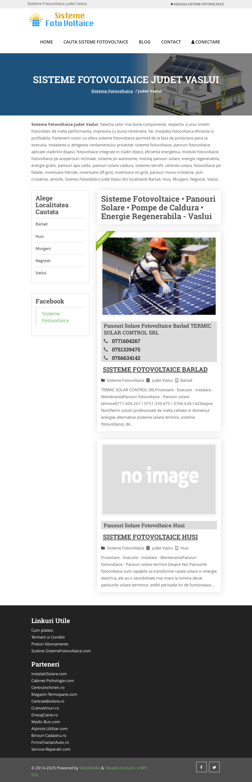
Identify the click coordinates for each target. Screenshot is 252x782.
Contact (171, 42)
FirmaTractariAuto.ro (50, 742)
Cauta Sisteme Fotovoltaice (95, 42)
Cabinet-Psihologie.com (52, 680)
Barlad (41, 224)
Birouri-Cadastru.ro (48, 735)
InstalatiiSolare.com (49, 673)
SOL (35, 774)
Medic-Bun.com (45, 721)
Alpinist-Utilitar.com (49, 728)
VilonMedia (90, 767)
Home (46, 42)
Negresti (43, 261)
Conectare (205, 42)
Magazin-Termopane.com (54, 694)
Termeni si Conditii (48, 637)
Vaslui (41, 273)
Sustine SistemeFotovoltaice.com (61, 650)
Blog (145, 42)
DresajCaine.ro (44, 714)
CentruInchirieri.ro (48, 687)
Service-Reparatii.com (51, 749)
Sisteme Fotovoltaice (112, 91)
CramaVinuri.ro (45, 708)
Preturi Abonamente (49, 643)
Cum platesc (42, 630)
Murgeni (43, 249)
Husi (40, 236)
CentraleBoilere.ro (47, 701)
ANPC (142, 767)
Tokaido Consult (119, 767)
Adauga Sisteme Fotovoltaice (197, 4)
